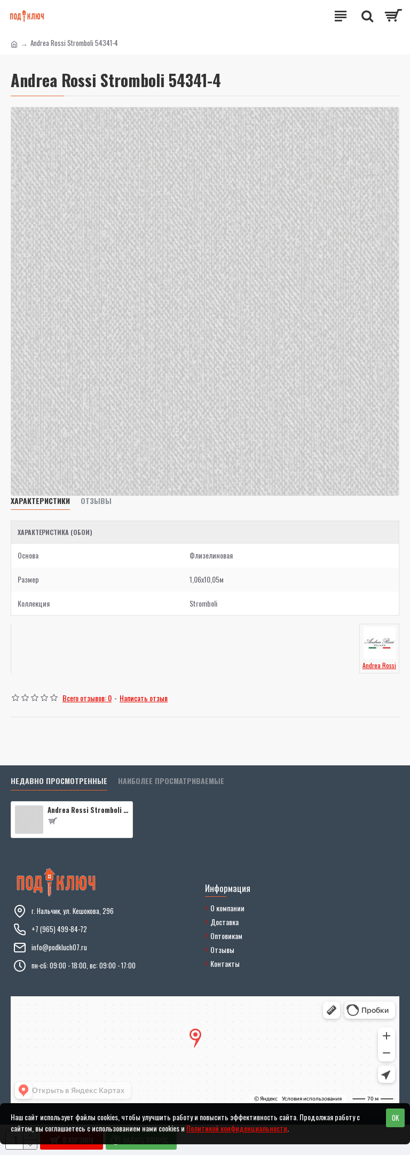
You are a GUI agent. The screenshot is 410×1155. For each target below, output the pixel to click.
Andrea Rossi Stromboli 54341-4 (88, 810)
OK (395, 1117)
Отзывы (96, 501)
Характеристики (40, 501)
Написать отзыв (144, 697)
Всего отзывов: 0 (87, 697)
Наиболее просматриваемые (171, 781)
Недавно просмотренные (59, 781)
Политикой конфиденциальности (236, 1128)
